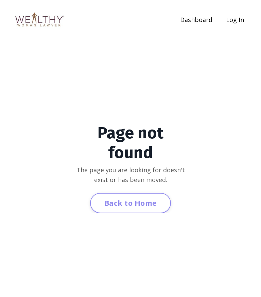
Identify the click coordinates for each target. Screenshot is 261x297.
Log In (235, 20)
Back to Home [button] (130, 203)
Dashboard (196, 20)
